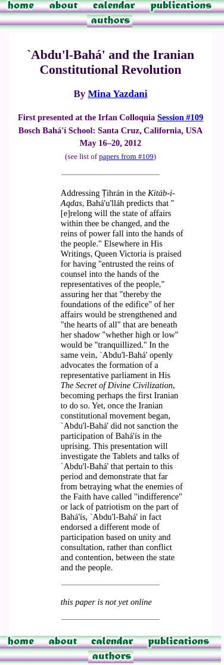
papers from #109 (126, 156)
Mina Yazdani (117, 93)
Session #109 (180, 117)
